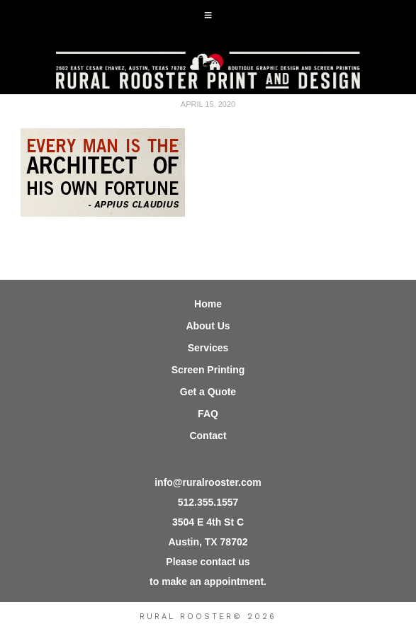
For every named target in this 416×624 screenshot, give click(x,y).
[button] (208, 15)
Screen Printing (208, 369)
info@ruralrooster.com (208, 482)
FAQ (208, 413)
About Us (208, 325)
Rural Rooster (208, 66)
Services (208, 347)
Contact (207, 435)
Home (208, 304)
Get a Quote (208, 391)
